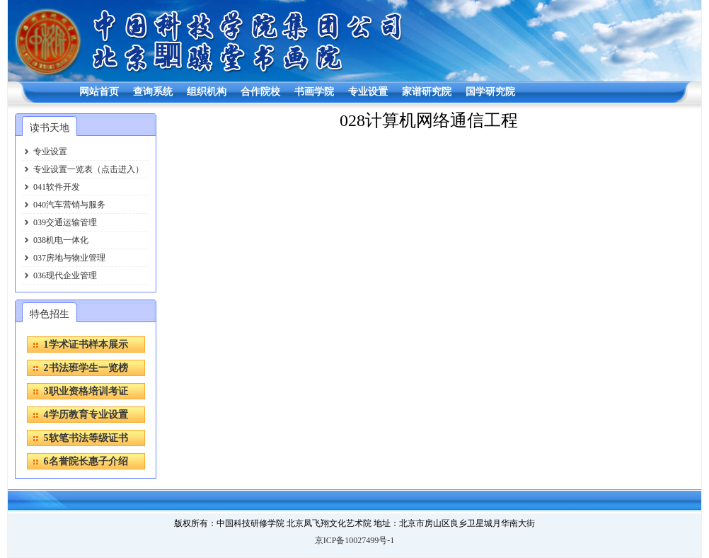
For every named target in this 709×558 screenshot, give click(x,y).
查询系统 (153, 91)
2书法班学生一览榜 (86, 368)
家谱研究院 (426, 91)
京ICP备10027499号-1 (355, 540)
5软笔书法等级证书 (86, 438)
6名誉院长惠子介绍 (86, 461)
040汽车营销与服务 (69, 205)
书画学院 (314, 91)
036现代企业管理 (65, 275)
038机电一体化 (60, 240)
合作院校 (260, 91)
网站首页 (99, 91)
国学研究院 (490, 91)
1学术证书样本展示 (86, 344)
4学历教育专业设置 (86, 414)
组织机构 (206, 91)
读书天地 (49, 128)
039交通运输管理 (65, 222)
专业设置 (368, 91)
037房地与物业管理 (69, 258)
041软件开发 (56, 187)
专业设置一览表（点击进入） (88, 169)
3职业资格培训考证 (86, 391)
